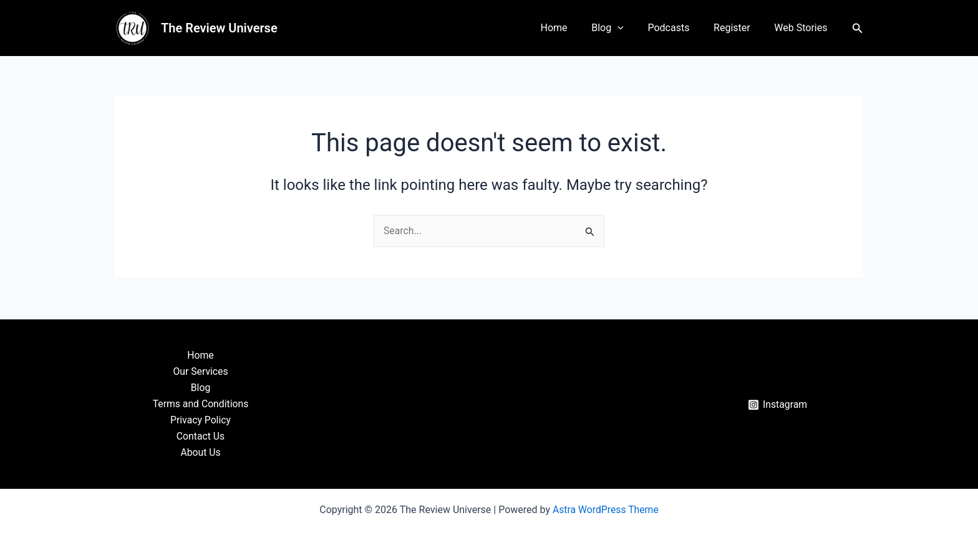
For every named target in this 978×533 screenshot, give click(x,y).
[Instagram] (777, 404)
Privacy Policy (200, 419)
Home (572, 28)
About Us (200, 452)
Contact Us (200, 436)
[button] (857, 28)
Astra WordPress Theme (605, 510)
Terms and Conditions (200, 403)
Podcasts (679, 28)
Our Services (201, 370)
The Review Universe (219, 28)
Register (738, 28)
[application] (632, 28)
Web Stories (803, 28)
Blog (622, 28)
